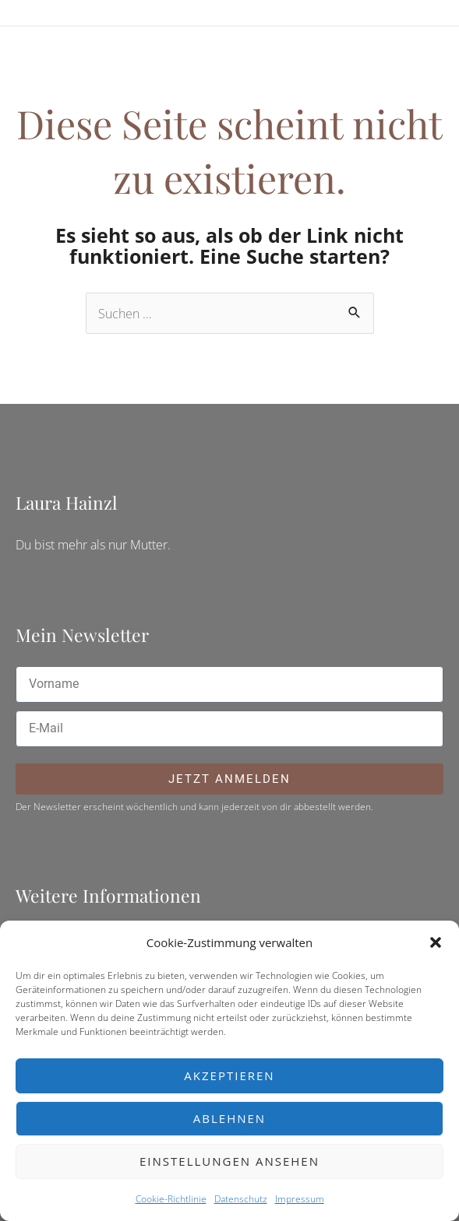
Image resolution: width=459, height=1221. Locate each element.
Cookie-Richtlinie (171, 1198)
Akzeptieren (229, 1075)
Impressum (299, 1198)
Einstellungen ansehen (229, 1161)
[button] (435, 942)
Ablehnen (229, 1118)
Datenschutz (240, 1198)
